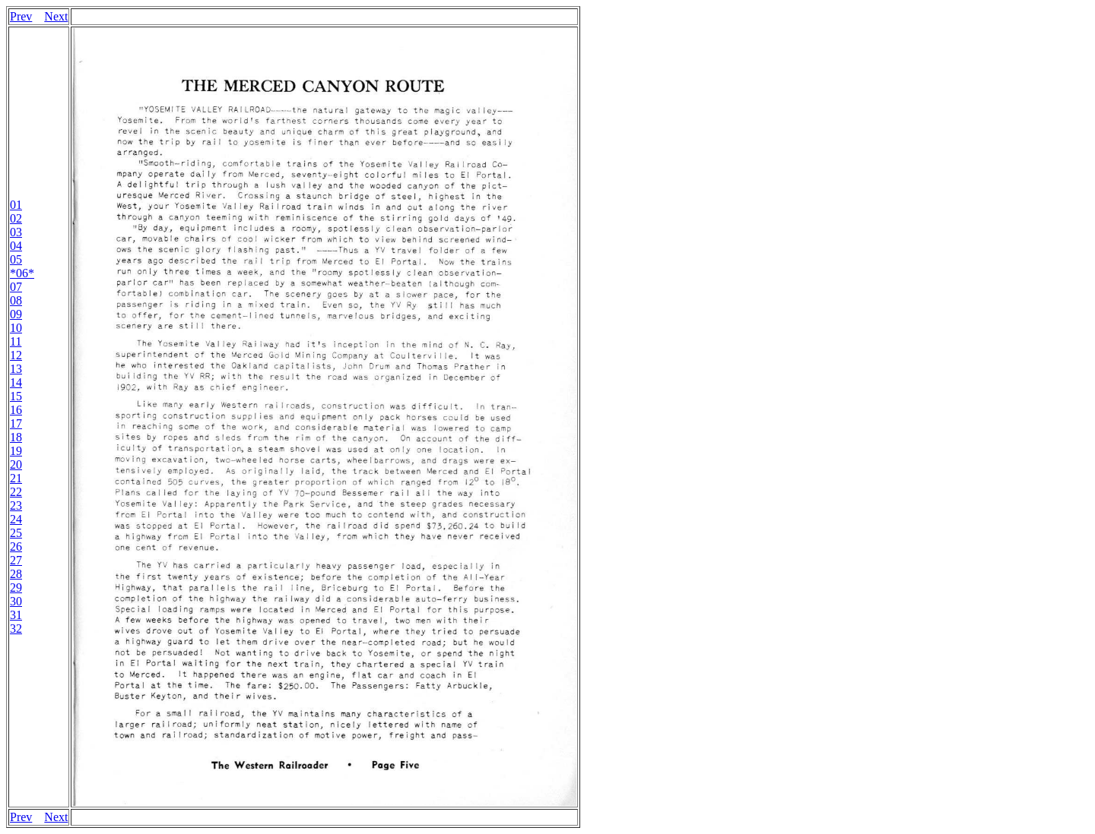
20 (16, 464)
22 (16, 491)
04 (16, 245)
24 (16, 519)
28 (16, 573)
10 (16, 327)
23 (16, 505)
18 (16, 437)
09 (16, 314)
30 (16, 601)
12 (16, 355)
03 (16, 232)
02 (16, 218)
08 (16, 300)
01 (16, 204)
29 (16, 587)
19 (16, 450)
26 (16, 546)
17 (16, 423)
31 (16, 614)
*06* (22, 273)
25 (16, 532)
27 (16, 560)
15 (16, 396)
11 (15, 341)
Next (56, 16)
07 (16, 286)
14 (16, 382)
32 (16, 628)
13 (16, 368)
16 (16, 409)
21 (16, 478)
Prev (21, 16)
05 (16, 259)
